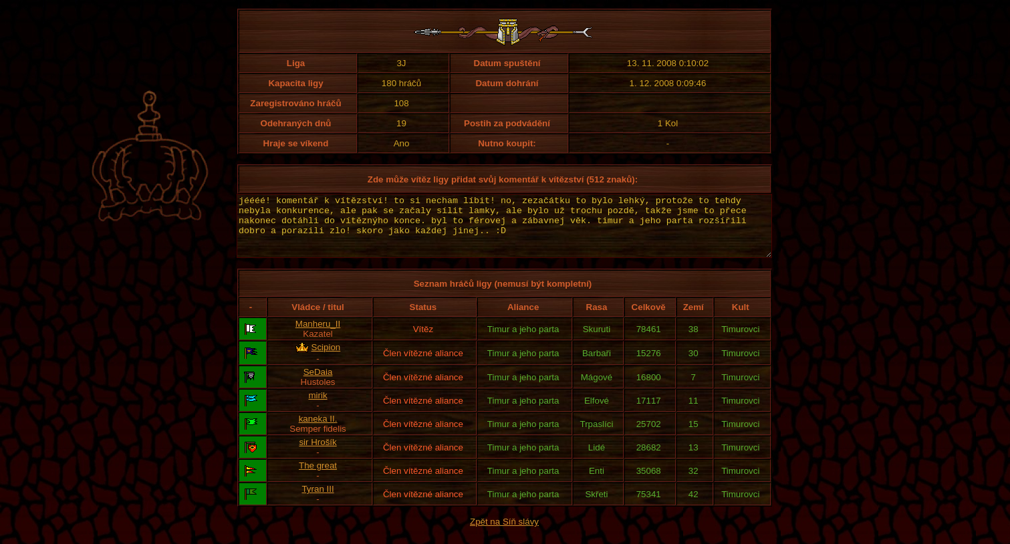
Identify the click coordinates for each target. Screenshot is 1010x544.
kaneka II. (318, 431)
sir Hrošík (317, 454)
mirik (317, 407)
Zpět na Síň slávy (504, 534)
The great (318, 477)
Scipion (326, 359)
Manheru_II (317, 336)
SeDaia (318, 384)
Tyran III (317, 501)
